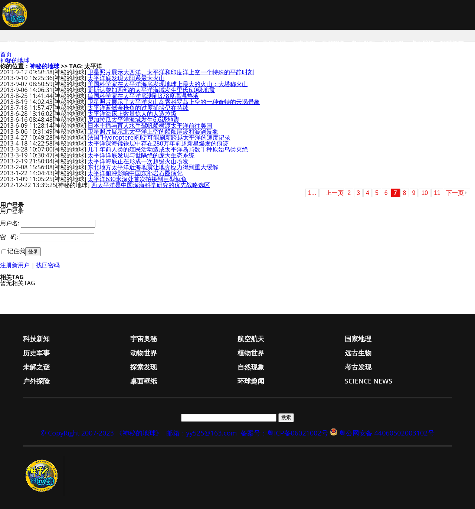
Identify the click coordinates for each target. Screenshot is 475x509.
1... (312, 193)
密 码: (9, 237)
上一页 (335, 193)
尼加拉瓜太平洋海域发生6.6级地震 (133, 119)
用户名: (9, 223)
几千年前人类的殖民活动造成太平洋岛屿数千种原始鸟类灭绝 (168, 149)
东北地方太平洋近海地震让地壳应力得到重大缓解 (153, 167)
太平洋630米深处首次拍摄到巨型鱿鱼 (137, 179)
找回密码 (48, 265)
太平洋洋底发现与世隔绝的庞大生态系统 (141, 155)
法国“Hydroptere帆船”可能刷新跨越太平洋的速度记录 (159, 137)
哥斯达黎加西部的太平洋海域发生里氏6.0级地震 (151, 90)
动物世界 (185, 43)
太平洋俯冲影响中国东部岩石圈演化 (135, 173)
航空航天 (96, 43)
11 (437, 193)
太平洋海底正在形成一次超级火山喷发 (138, 161)
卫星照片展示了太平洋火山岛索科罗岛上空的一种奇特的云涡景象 (174, 102)
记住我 (16, 251)
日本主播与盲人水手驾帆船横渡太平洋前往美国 (150, 125)
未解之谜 (274, 43)
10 (424, 193)
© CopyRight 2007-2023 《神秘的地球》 (101, 432)
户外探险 (392, 43)
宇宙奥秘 (66, 43)
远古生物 (244, 43)
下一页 (455, 193)
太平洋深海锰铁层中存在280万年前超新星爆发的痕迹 (158, 143)
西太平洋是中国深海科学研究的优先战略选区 (150, 185)
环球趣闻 (452, 43)
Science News (28, 73)
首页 (13, 43)
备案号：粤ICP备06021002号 (284, 432)
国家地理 (125, 43)
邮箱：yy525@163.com (201, 432)
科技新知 (36, 43)
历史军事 (155, 43)
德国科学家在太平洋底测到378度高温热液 (143, 96)
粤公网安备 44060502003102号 (387, 432)
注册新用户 (15, 265)
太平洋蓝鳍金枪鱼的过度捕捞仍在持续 (138, 108)
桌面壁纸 (422, 43)
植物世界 (214, 43)
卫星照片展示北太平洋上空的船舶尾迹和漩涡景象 (153, 131)
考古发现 (363, 43)
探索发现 (303, 43)
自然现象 (333, 43)
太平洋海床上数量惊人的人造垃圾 (132, 114)
